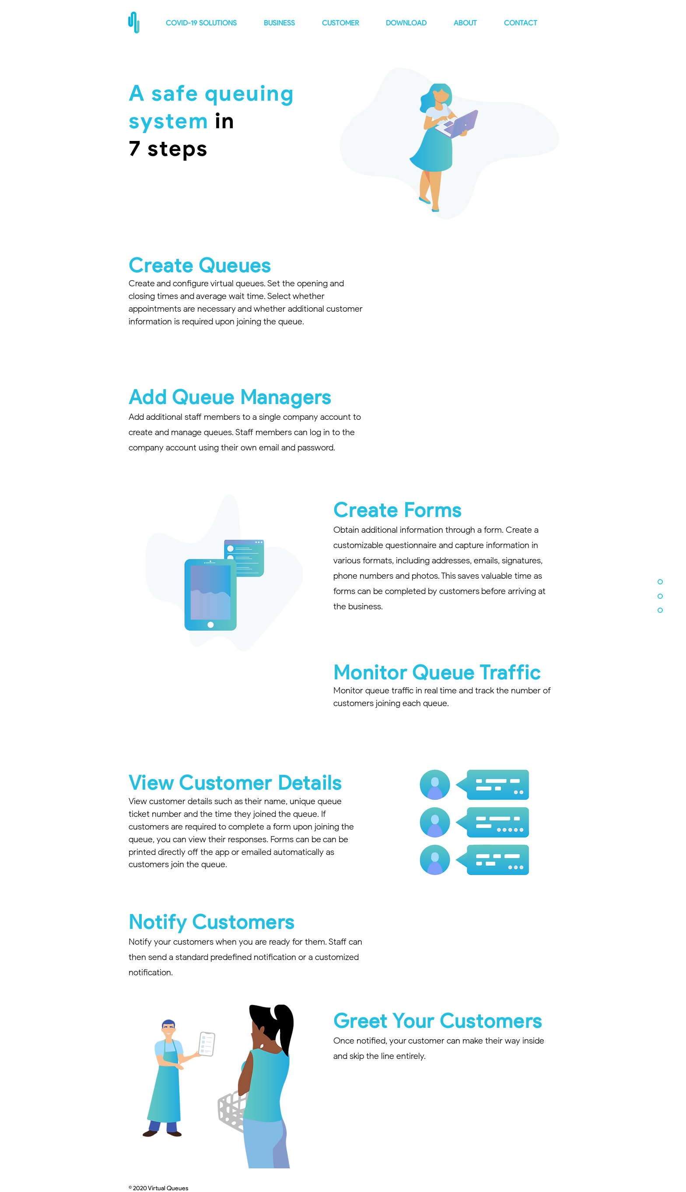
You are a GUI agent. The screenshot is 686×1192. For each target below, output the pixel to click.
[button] (472, 23)
